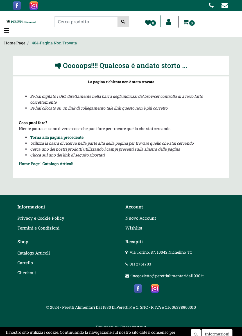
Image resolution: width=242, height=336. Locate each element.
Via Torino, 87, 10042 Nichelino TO (161, 252)
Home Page (14, 43)
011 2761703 (140, 264)
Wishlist (133, 228)
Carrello (25, 262)
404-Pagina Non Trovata (54, 43)
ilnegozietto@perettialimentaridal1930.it (167, 275)
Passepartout (133, 327)
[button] (123, 21)
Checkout (26, 272)
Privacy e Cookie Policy (40, 218)
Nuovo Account (140, 218)
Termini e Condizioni (38, 228)
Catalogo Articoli (58, 163)
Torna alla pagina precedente (56, 137)
